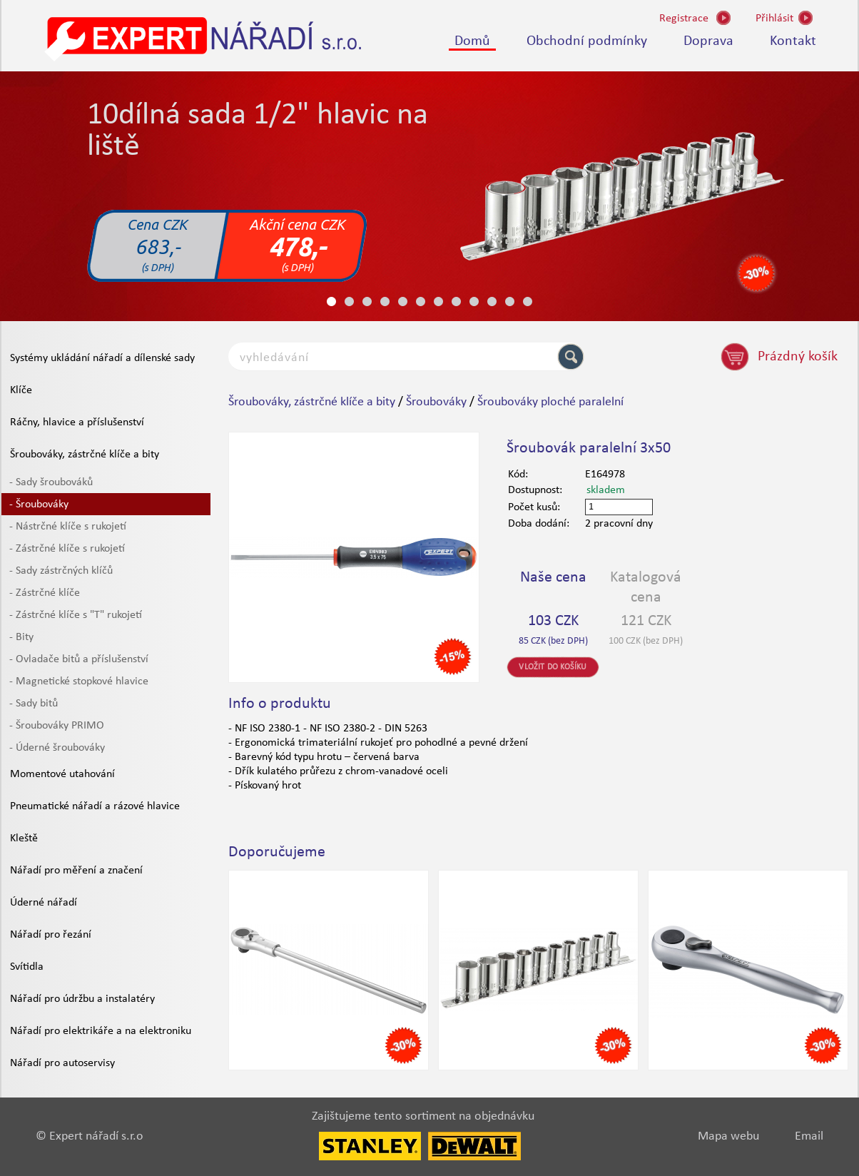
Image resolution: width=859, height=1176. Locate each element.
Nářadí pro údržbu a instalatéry (82, 999)
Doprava (708, 41)
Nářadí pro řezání (50, 935)
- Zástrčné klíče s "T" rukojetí (75, 615)
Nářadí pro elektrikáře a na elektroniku (100, 1031)
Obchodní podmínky (587, 41)
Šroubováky (436, 402)
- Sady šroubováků (51, 482)
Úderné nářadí (43, 902)
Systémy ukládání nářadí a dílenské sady (102, 358)
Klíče (21, 390)
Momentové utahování (62, 774)
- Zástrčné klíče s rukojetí (67, 548)
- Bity (21, 637)
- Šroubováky (38, 504)
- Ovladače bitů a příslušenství (78, 659)
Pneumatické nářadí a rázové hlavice (95, 806)
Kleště (24, 838)
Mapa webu (728, 1136)
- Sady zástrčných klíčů (61, 571)
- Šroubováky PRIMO (56, 725)
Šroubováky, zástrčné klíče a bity (84, 454)
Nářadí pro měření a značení (76, 870)
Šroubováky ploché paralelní (550, 402)
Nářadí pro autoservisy (62, 1063)
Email (809, 1136)
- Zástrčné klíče (44, 593)
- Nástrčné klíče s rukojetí (67, 526)
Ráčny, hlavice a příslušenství (77, 422)
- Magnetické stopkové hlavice (78, 681)
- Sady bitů (33, 703)
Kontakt (793, 41)
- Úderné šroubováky (57, 748)
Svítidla (27, 967)
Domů (472, 41)
